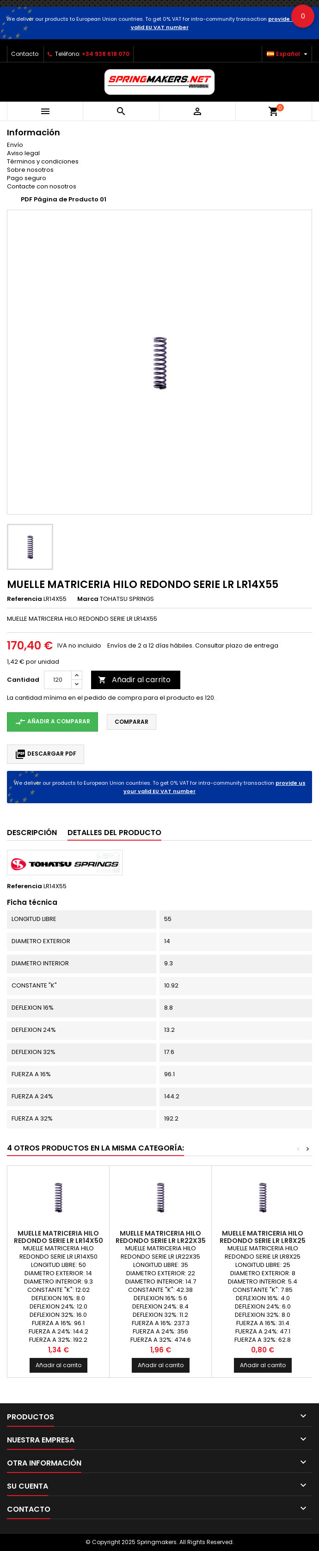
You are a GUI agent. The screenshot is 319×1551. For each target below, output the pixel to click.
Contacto (24, 54)
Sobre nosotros (30, 169)
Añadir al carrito (134, 679)
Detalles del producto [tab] (114, 832)
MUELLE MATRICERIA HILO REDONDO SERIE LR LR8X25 (263, 1237)
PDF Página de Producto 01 (63, 199)
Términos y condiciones (43, 161)
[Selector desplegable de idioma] (288, 54)
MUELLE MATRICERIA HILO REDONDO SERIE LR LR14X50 (58, 1237)
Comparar (131, 722)
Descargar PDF (45, 754)
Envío (15, 144)
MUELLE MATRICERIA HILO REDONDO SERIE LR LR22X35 (161, 1237)
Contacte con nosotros (41, 186)
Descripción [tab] (32, 832)
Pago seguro (26, 178)
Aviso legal (23, 153)
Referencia (24, 599)
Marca (87, 599)
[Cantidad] (58, 680)
